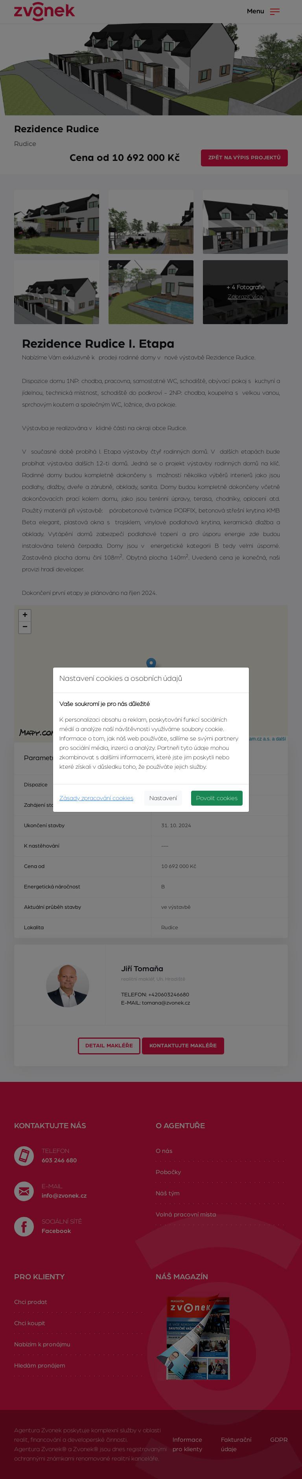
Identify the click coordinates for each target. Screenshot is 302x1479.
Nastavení (163, 798)
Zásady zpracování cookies (96, 798)
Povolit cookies (217, 798)
